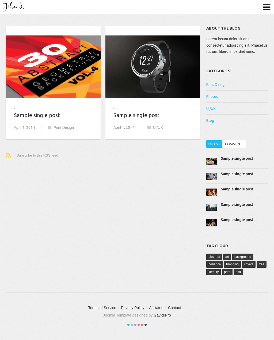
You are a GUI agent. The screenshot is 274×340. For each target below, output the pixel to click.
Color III (135, 325)
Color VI (145, 325)
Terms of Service (102, 308)
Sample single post (37, 115)
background (242, 257)
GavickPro (162, 315)
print (227, 272)
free (261, 264)
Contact (174, 308)
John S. (15, 7)
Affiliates (156, 308)
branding (232, 264)
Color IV (139, 325)
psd (238, 272)
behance (214, 264)
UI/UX (155, 127)
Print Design (61, 127)
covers (248, 264)
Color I (128, 325)
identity (213, 272)
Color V (142, 325)
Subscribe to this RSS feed (37, 155)
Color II (132, 325)
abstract (214, 257)
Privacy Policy (132, 308)
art (227, 257)
